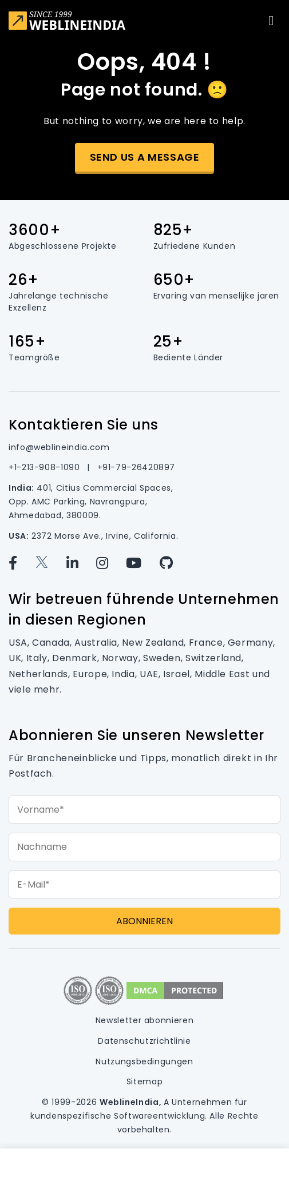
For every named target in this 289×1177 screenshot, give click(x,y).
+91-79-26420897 (136, 467)
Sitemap (144, 1081)
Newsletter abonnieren (144, 1020)
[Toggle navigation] (271, 20)
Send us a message (145, 157)
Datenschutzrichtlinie (144, 1041)
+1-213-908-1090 (45, 467)
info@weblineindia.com (59, 447)
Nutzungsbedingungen (144, 1061)
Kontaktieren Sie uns (84, 424)
